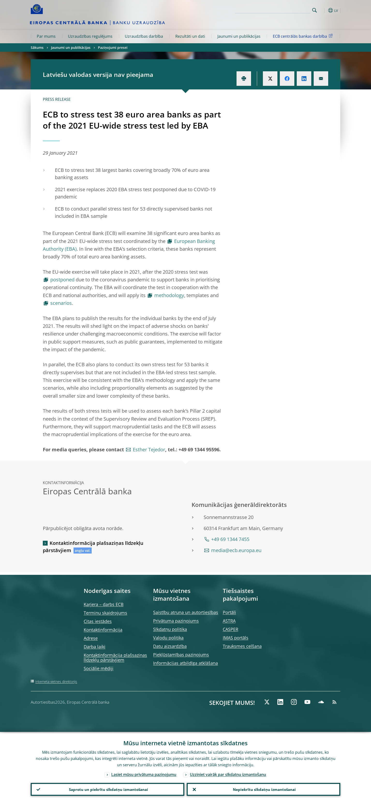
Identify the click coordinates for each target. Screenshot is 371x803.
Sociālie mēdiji (98, 668)
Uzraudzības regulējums (90, 36)
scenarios (61, 303)
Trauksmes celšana (242, 646)
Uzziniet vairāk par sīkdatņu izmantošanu (228, 773)
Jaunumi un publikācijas (238, 36)
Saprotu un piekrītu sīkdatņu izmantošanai (107, 788)
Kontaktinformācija (103, 630)
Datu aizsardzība (170, 646)
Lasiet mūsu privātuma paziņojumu (143, 773)
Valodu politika (168, 638)
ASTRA (229, 621)
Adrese (91, 638)
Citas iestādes (98, 621)
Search (315, 10)
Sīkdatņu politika (170, 629)
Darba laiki (94, 647)
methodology (169, 295)
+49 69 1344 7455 (230, 539)
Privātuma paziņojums (176, 621)
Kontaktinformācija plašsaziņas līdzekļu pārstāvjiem (93, 547)
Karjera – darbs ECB (104, 604)
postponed (62, 279)
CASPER (230, 629)
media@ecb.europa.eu (236, 550)
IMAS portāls (235, 638)
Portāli (229, 612)
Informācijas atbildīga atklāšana (185, 663)
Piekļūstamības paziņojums (181, 654)
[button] (323, 10)
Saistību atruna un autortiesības (185, 612)
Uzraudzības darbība (144, 36)
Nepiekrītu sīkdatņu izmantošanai (263, 788)
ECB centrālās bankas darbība (303, 36)
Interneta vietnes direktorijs (56, 681)
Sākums (37, 47)
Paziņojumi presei (112, 47)
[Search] (286, 9)
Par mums (46, 36)
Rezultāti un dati (190, 36)
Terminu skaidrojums (105, 613)
